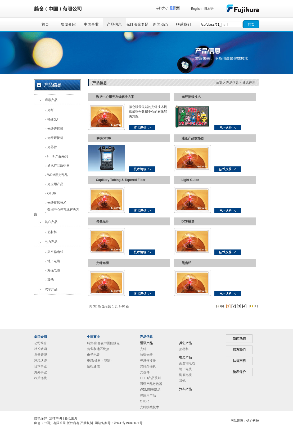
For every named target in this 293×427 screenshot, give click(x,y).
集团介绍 (68, 24)
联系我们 (183, 24)
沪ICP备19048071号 (128, 423)
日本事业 (40, 366)
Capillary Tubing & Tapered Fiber (121, 180)
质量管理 (40, 355)
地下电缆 (185, 369)
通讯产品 (248, 83)
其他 (182, 381)
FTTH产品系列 (150, 378)
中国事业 (91, 24)
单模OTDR (103, 138)
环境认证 (40, 360)
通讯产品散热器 (193, 138)
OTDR (144, 401)
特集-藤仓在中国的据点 (103, 343)
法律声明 (239, 361)
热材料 (184, 349)
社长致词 (40, 349)
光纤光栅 (102, 263)
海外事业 (40, 372)
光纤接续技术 (191, 97)
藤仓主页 (71, 418)
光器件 (145, 372)
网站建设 (237, 421)
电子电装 (93, 355)
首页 (45, 24)
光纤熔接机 (148, 366)
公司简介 (40, 343)
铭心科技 (252, 421)
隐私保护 (239, 372)
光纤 (143, 349)
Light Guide (190, 180)
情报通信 (93, 366)
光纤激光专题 (137, 24)
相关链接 (40, 378)
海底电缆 (185, 375)
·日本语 (208, 9)
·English (196, 9)
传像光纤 (102, 221)
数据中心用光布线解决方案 (115, 97)
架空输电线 (187, 363)
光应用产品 (148, 395)
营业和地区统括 (98, 349)
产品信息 (114, 24)
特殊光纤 (146, 355)
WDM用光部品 (150, 390)
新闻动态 (160, 24)
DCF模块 (188, 221)
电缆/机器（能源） (100, 360)
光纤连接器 (148, 360)
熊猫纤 (186, 263)
